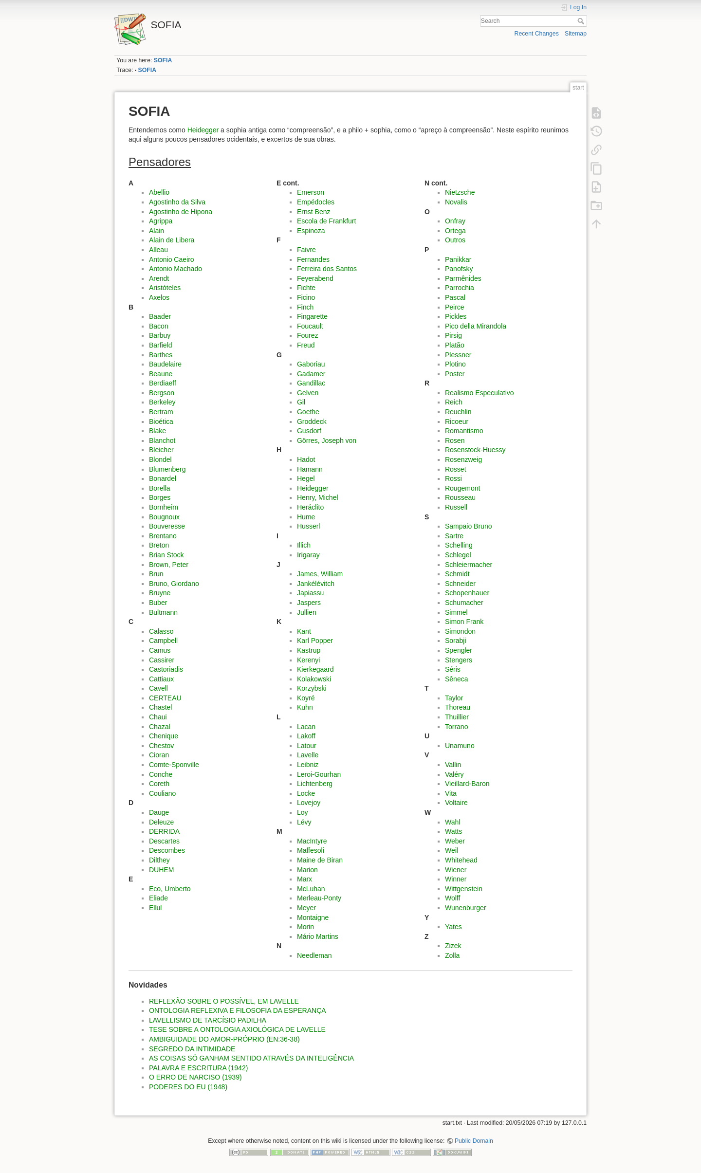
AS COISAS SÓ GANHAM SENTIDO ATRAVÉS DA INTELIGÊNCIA (251, 1058)
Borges (159, 497)
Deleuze (161, 822)
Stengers (458, 660)
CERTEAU (165, 698)
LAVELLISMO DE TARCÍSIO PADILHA (207, 1020)
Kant (304, 631)
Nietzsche (460, 192)
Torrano (456, 727)
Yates (453, 927)
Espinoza (311, 231)
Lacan (306, 727)
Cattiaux (161, 679)
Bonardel (162, 478)
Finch (305, 307)
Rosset (455, 469)
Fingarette (312, 316)
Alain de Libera (171, 240)
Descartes (164, 841)
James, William (320, 574)
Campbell (163, 640)
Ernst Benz (313, 212)
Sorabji (455, 640)
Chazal (159, 727)
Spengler (458, 650)
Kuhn (305, 707)
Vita (451, 793)
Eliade (158, 898)
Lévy (304, 822)
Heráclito (310, 507)
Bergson (161, 393)
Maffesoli (310, 850)
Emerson (310, 192)
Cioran (159, 755)
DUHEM (161, 870)
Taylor (454, 698)
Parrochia (459, 288)
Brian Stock (166, 555)
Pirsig (453, 335)
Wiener (455, 870)
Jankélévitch (315, 583)
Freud (306, 345)
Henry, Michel (317, 497)
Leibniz (307, 765)
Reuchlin (458, 412)
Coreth (159, 784)
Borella (159, 488)
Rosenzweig (463, 459)
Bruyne (159, 593)
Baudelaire (165, 364)
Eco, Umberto (170, 889)
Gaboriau (311, 364)
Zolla (452, 955)
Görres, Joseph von (326, 440)
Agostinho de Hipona (180, 212)
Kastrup (308, 650)
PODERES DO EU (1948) (188, 1087)
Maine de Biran (320, 860)
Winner (455, 879)
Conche (160, 774)
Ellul (155, 908)
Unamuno (460, 746)
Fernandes (313, 259)
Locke (306, 793)
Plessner (458, 355)
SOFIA (163, 60)
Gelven (307, 393)
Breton (159, 545)
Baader (160, 316)
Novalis (456, 202)
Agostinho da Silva (177, 202)
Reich (453, 402)
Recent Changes (537, 33)
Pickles (455, 316)
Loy (302, 812)
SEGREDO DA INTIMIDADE (192, 1049)
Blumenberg (167, 469)
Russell (456, 507)
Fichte (306, 288)
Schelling (459, 545)
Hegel (306, 478)
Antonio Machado (175, 269)
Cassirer (161, 660)
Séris (453, 669)
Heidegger (203, 130)
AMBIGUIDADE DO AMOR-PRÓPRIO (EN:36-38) (224, 1039)
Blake (157, 431)
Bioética (161, 421)
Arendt (159, 278)
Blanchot (162, 440)
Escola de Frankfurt (326, 221)
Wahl (452, 822)
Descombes (167, 850)
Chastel (160, 707)
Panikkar (458, 259)
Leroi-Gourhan (319, 774)
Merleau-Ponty (319, 898)
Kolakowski (314, 679)
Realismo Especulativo (479, 393)
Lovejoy (308, 802)
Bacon (158, 326)
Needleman (314, 955)
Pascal (455, 297)
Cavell (158, 688)
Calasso (161, 631)
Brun (156, 574)
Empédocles (315, 202)
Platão (454, 345)
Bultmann (163, 612)
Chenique (163, 736)
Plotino (455, 364)
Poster (454, 374)
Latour (306, 746)
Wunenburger (465, 908)
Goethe (308, 412)
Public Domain (474, 1140)
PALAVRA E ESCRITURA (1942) (198, 1068)
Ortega (455, 231)
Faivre (306, 250)
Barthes (160, 355)
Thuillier (457, 717)
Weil (451, 850)
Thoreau (457, 707)
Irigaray (308, 555)
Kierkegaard (315, 669)
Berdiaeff (162, 383)
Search (582, 21)
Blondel (160, 459)
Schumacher (464, 602)
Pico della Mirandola (475, 326)
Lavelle (307, 755)
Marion (307, 870)
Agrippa (160, 221)
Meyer (306, 908)
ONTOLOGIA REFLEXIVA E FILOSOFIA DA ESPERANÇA (237, 1010)
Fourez (307, 335)
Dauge (159, 812)
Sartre (454, 536)
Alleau (158, 250)
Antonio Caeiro (171, 259)
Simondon (460, 631)
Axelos (159, 297)
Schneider (460, 583)
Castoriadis (166, 669)
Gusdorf (309, 431)
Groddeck (312, 421)
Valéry (454, 774)
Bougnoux (164, 517)
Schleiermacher (468, 564)
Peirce (454, 307)
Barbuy (159, 335)
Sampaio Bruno (468, 526)
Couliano (162, 793)
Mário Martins (317, 936)
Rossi (453, 478)
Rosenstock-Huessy (475, 450)
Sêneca (456, 679)
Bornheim (163, 507)
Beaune (160, 374)
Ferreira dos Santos (327, 269)
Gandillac (311, 383)
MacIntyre (312, 841)
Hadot (306, 459)
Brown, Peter (168, 564)
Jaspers (309, 602)
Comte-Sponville (174, 765)
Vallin (453, 765)
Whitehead (461, 860)
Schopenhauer (467, 593)
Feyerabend (315, 278)
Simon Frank (464, 621)
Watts (453, 831)
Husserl (308, 526)
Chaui (158, 717)
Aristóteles (165, 288)
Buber (158, 602)
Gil (301, 402)
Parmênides (463, 278)
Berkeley (162, 402)
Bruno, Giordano (174, 583)
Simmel (456, 612)
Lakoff (306, 736)
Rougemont (462, 488)
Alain (156, 231)
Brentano (163, 536)
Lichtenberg (314, 784)
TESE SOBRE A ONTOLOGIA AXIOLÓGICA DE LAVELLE (237, 1029)
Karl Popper (315, 640)
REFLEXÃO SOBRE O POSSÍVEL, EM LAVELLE (224, 1001)
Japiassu (310, 593)
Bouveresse (167, 526)
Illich (304, 545)
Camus (159, 650)
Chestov (161, 746)
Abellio (159, 192)
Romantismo (464, 431)
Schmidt (457, 574)
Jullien (306, 612)
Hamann (310, 469)
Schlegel (458, 555)
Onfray (455, 221)
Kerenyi (308, 660)
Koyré (306, 698)
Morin (305, 927)
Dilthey (159, 860)
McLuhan (311, 889)
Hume (306, 517)
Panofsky (459, 269)
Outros (455, 240)
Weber (455, 841)
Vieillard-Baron (467, 784)
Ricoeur (456, 421)
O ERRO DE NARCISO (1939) (195, 1077)
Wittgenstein (463, 889)
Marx (304, 879)
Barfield (160, 345)
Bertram (161, 412)
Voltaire (456, 802)
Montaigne (313, 917)
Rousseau (460, 497)
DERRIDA (164, 831)
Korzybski (312, 688)
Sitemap (576, 33)
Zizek (453, 946)
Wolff (452, 898)
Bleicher (161, 450)
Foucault (310, 326)
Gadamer (311, 374)
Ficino (306, 297)
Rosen (454, 440)
